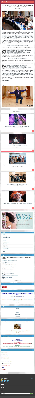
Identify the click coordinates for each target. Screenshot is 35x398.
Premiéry (4, 249)
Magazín (4, 234)
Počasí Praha (17, 308)
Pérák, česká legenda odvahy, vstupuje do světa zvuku (17, 184)
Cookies (4, 251)
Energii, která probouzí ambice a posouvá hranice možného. (10, 275)
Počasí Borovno (17, 316)
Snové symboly (5, 243)
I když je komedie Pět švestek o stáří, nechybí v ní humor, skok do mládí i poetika (17, 165)
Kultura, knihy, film (17, 8)
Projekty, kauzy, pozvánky (6, 237)
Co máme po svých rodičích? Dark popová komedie (17, 145)
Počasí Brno (17, 312)
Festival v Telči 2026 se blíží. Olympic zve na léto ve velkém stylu (17, 126)
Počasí (32, 378)
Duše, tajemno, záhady (6, 242)
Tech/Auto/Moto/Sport (6, 248)
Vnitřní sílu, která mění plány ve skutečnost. (7, 271)
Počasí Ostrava (17, 314)
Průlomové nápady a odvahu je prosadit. (7, 262)
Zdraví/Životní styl (5, 245)
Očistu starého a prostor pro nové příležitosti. (8, 273)
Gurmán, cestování (5, 246)
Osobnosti (4, 240)
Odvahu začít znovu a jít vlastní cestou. (7, 277)
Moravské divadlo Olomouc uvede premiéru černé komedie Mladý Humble (17, 203)
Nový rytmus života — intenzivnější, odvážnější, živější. (9, 260)
